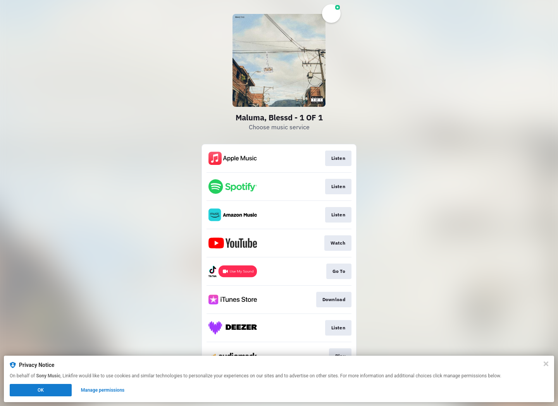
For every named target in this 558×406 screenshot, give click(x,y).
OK (41, 390)
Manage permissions (103, 390)
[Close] (546, 364)
